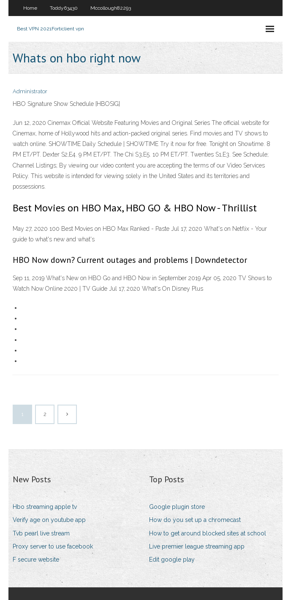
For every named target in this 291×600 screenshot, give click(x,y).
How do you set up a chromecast (195, 519)
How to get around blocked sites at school (207, 533)
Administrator (30, 91)
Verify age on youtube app (49, 519)
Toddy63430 (64, 8)
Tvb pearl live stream (41, 533)
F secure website (36, 559)
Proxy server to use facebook (53, 546)
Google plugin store (177, 506)
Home (30, 8)
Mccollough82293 (110, 8)
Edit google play (172, 559)
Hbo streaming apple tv (45, 506)
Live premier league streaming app (197, 546)
